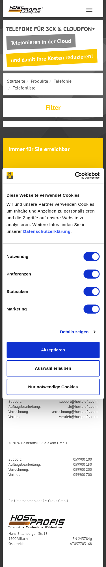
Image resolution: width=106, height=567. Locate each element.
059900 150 (82, 464)
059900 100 (82, 459)
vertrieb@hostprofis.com (78, 416)
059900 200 (82, 469)
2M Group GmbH (55, 500)
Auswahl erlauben (53, 368)
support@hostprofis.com (78, 401)
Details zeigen (74, 331)
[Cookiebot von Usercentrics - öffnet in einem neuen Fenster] (75, 175)
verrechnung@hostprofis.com (74, 411)
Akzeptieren (53, 349)
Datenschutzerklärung (47, 231)
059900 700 (82, 474)
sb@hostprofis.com (83, 406)
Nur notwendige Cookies (53, 386)
